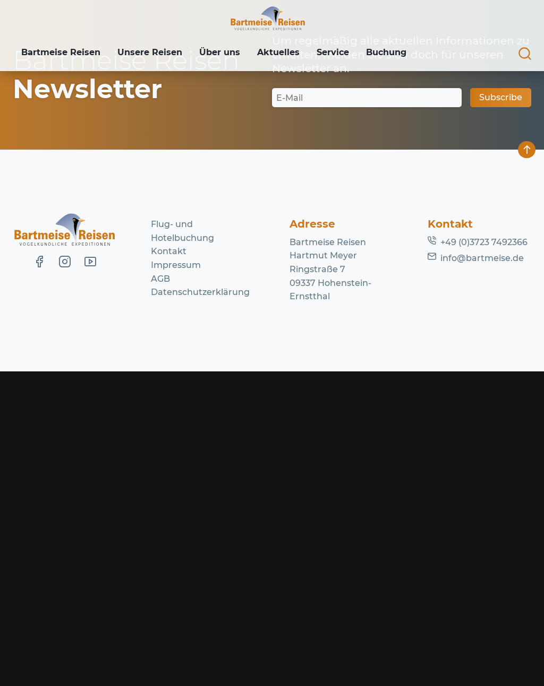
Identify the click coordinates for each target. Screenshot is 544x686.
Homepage (431, 220)
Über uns (225, 53)
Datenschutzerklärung (200, 607)
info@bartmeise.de (482, 572)
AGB (160, 593)
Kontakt (168, 566)
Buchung (398, 53)
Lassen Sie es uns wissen (260, 207)
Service (342, 53)
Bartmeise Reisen (61, 53)
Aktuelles (286, 53)
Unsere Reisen (153, 53)
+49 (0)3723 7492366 (484, 557)
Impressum (176, 580)
